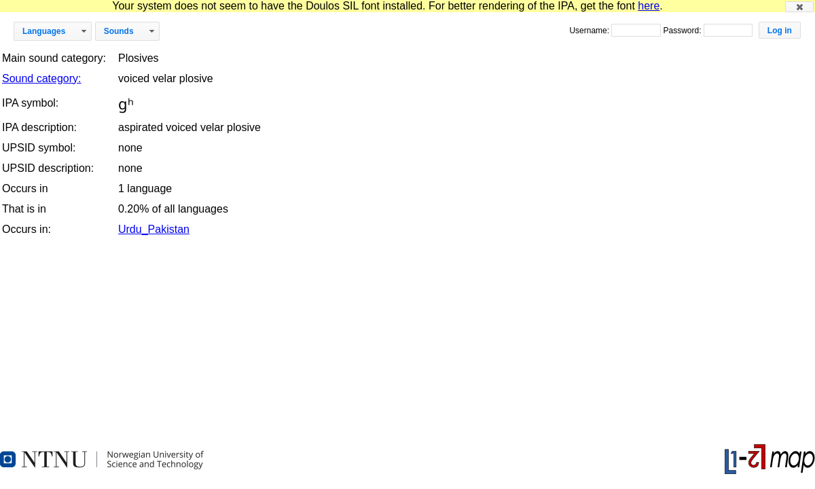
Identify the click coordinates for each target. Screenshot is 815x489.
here (648, 6)
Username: (590, 30)
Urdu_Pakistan (153, 229)
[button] (799, 6)
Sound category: (42, 78)
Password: (683, 30)
